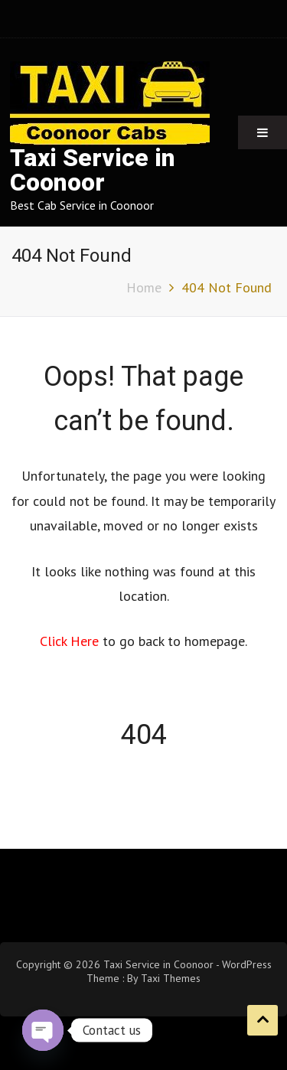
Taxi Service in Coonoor (92, 170)
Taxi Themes (171, 978)
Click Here (71, 641)
